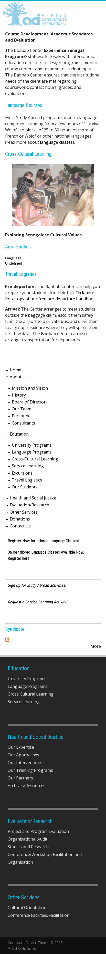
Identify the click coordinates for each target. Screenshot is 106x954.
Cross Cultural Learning (31, 694)
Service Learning (28, 466)
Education (19, 434)
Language (13, 258)
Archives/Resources (26, 785)
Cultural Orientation (27, 907)
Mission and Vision (30, 388)
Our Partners (20, 778)
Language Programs (31, 452)
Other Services (24, 512)
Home (15, 370)
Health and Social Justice (33, 498)
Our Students (24, 487)
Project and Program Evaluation (38, 831)
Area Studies (18, 246)
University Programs (31, 445)
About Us (19, 377)
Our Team (21, 409)
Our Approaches (23, 755)
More (95, 646)
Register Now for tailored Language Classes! (43, 540)
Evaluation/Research (29, 505)
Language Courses (23, 105)
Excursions (22, 473)
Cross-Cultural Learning (28, 154)
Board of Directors (30, 402)
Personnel (21, 416)
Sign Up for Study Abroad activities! (37, 585)
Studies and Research (28, 847)
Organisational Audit (27, 839)
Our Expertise (21, 747)
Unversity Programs (27, 678)
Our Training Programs (30, 770)
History (19, 395)
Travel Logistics (21, 274)
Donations (20, 519)
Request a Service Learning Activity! (37, 602)
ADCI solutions (22, 948)
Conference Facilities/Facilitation (38, 915)
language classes (56, 142)
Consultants (23, 423)
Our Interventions (25, 762)
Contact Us (20, 526)
